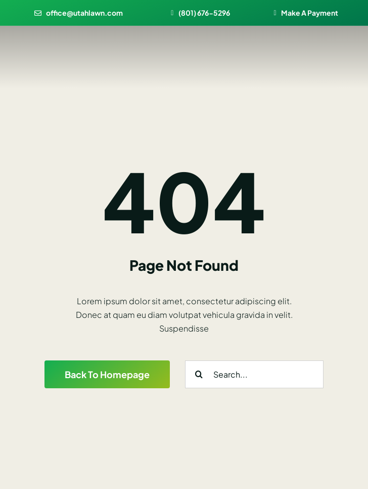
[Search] (199, 374)
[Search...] (254, 374)
